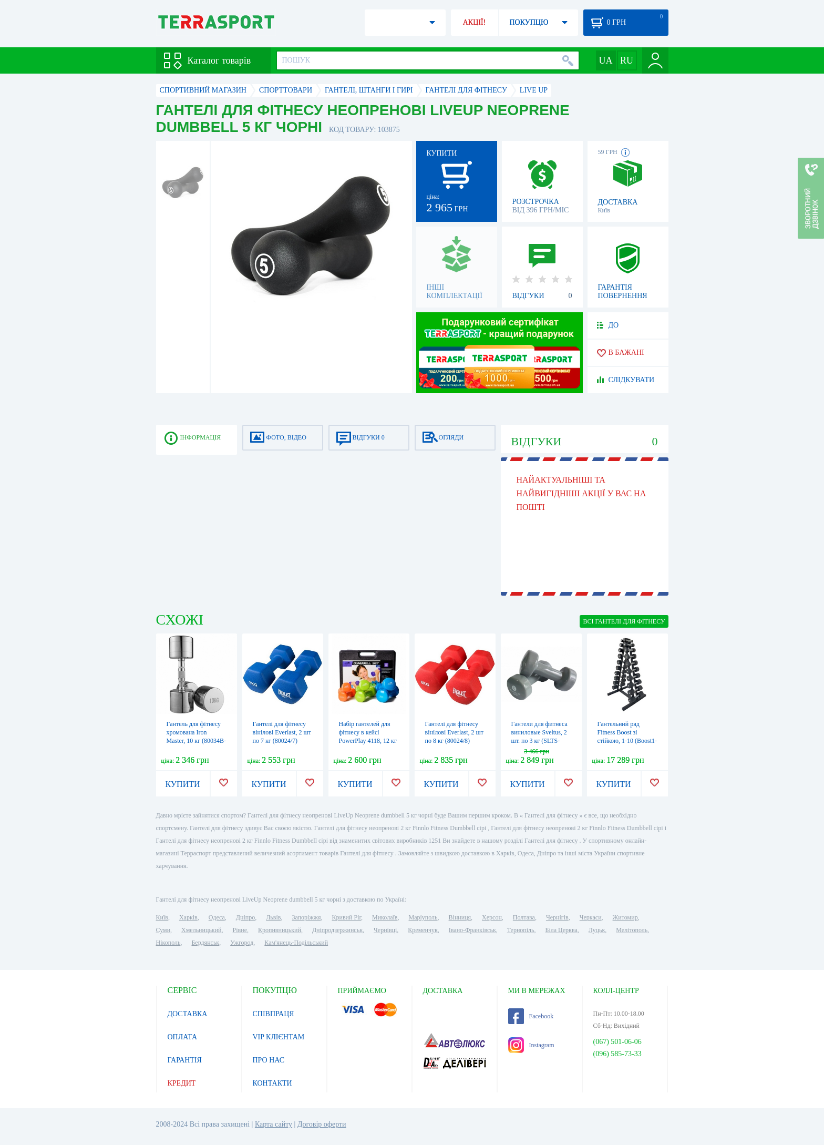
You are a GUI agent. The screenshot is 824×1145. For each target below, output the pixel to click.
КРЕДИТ (182, 1083)
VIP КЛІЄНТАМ (279, 1037)
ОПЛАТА (183, 1037)
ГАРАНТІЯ (185, 1060)
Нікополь (168, 942)
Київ (162, 917)
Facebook (531, 1016)
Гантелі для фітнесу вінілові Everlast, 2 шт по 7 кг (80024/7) (282, 732)
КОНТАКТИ (272, 1083)
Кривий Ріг (347, 917)
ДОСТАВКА (188, 1014)
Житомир (625, 917)
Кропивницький (279, 930)
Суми (163, 930)
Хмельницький (201, 930)
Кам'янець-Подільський (296, 942)
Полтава (524, 917)
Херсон (492, 917)
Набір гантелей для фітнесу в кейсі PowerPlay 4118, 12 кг (368, 732)
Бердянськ (205, 942)
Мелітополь (631, 930)
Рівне (240, 930)
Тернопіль (520, 930)
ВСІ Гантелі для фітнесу (624, 621)
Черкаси (591, 917)
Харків (188, 917)
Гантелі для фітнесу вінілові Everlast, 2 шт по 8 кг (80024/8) (454, 732)
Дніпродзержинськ (337, 930)
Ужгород (241, 942)
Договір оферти (321, 1124)
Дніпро (245, 917)
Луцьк (597, 930)
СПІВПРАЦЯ (273, 1014)
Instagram (531, 1045)
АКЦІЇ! (474, 22)
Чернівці (385, 930)
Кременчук (423, 930)
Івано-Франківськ (472, 930)
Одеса (217, 917)
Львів (273, 917)
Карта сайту (273, 1124)
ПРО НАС (269, 1060)
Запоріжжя (306, 917)
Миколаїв (384, 917)
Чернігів (557, 917)
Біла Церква (561, 930)
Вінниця (460, 917)
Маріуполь (423, 917)
